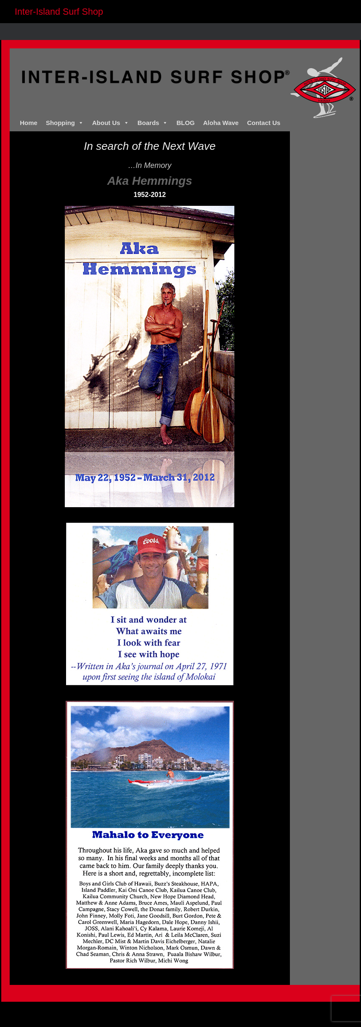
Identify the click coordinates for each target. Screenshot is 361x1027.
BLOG (185, 122)
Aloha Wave (221, 122)
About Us (110, 122)
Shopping (65, 122)
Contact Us (263, 122)
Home (28, 122)
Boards (153, 122)
